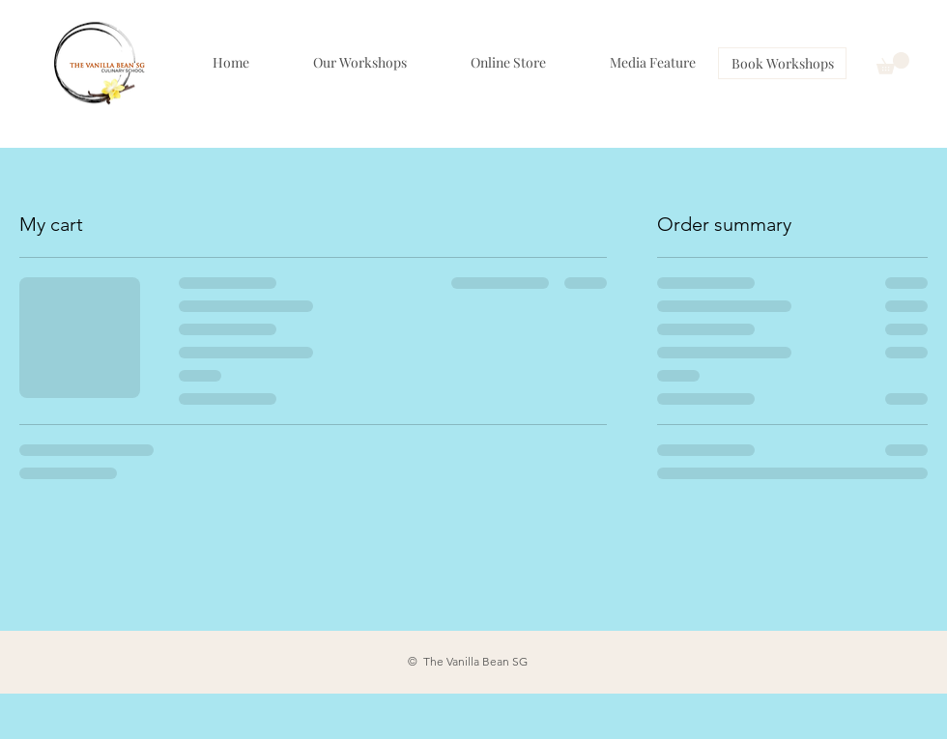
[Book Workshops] (782, 63)
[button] (892, 63)
